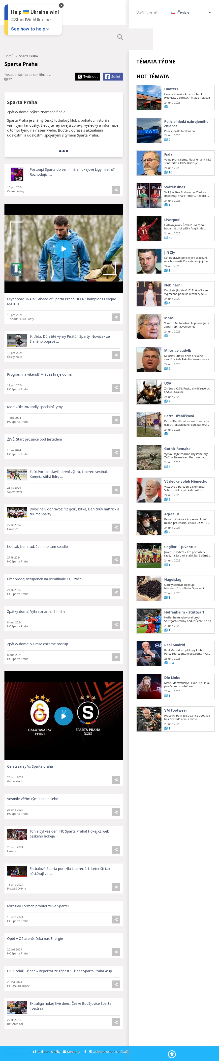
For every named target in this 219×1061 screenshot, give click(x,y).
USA (167, 391)
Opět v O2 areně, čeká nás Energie (35, 946)
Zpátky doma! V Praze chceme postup (37, 652)
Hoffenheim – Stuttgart (184, 620)
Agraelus (172, 522)
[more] (63, 150)
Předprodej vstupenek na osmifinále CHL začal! (45, 587)
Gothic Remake (177, 457)
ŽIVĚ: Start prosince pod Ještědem (34, 447)
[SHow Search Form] (120, 37)
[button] (192, 13)
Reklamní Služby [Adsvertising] (47, 1052)
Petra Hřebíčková (179, 424)
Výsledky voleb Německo (185, 489)
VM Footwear (175, 718)
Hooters (171, 89)
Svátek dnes (174, 195)
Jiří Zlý (169, 260)
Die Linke (172, 686)
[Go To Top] (172, 1054)
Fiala (168, 154)
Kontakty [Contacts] (72, 1052)
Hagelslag (172, 588)
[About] (85, 1052)
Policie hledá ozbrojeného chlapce (186, 123)
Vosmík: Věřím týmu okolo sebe (32, 807)
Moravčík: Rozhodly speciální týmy (35, 415)
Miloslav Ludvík (177, 359)
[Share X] (87, 77)
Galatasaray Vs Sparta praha (30, 774)
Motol (169, 326)
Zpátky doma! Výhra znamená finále (36, 619)
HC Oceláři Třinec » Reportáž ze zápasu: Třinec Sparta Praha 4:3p (59, 979)
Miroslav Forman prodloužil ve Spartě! (38, 914)
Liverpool (172, 228)
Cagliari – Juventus (180, 555)
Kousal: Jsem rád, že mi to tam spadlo (37, 554)
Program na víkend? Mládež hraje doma (39, 382)
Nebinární (173, 293)
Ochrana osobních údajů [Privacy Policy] (109, 1052)
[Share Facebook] (113, 77)
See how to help (28, 29)
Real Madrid (174, 653)
